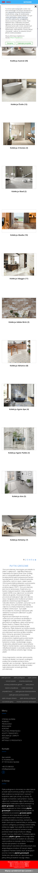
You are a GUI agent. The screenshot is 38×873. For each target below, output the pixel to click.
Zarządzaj (10, 43)
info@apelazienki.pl (8, 769)
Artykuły (5, 738)
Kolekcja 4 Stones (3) (19, 148)
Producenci (7, 724)
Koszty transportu (10, 733)
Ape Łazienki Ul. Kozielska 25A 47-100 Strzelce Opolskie (10, 759)
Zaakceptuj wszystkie (24, 43)
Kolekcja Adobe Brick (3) (19, 322)
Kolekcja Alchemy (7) (19, 540)
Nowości (5, 721)
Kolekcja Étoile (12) (19, 104)
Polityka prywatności (11, 731)
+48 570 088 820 (8, 767)
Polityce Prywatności (16, 38)
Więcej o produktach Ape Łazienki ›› (19, 871)
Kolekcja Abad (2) (19, 191)
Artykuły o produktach (12, 740)
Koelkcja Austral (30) (19, 61)
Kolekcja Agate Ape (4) (19, 409)
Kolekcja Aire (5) (19, 496)
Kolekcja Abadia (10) (19, 235)
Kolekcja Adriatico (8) (19, 365)
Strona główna (8, 719)
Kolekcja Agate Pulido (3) (19, 453)
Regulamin (6, 726)
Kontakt (5, 729)
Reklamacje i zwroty (10, 736)
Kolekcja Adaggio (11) (19, 278)
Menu (8, 2)
